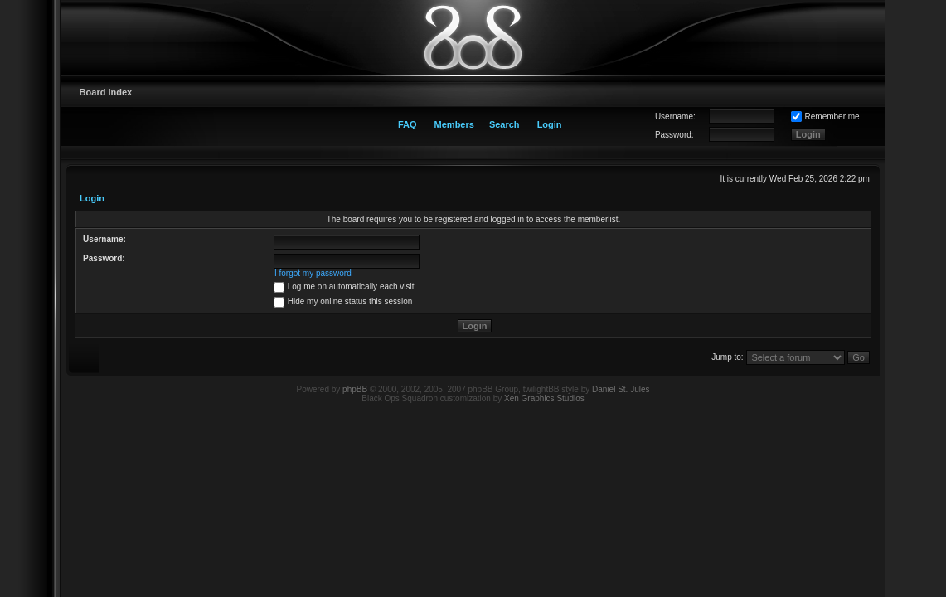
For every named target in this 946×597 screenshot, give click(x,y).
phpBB (354, 389)
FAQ (407, 124)
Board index (106, 92)
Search (504, 124)
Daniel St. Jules (620, 389)
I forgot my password (313, 273)
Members (454, 124)
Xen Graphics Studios (544, 398)
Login (549, 124)
